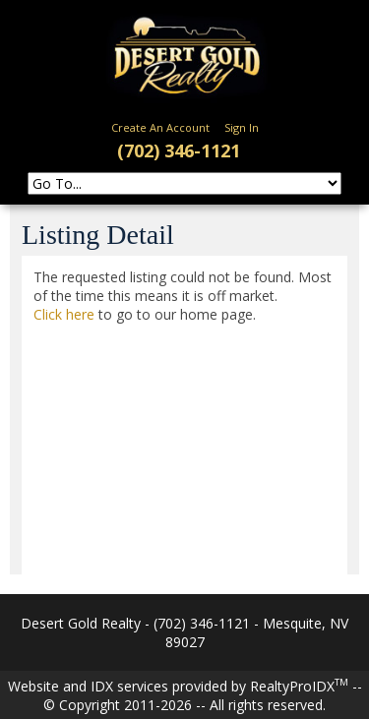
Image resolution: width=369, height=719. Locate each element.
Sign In (241, 127)
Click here (63, 314)
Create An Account (160, 127)
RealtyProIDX (299, 686)
